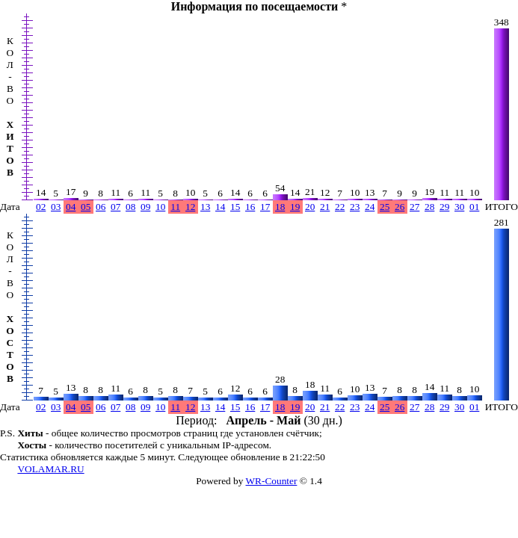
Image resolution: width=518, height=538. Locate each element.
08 (130, 206)
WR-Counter (271, 480)
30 (459, 206)
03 (56, 206)
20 (310, 206)
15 (235, 206)
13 (205, 206)
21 (325, 206)
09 (145, 206)
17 (265, 206)
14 (220, 206)
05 (85, 206)
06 (100, 206)
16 (250, 206)
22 (340, 206)
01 (474, 206)
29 (444, 206)
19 (295, 206)
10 (160, 206)
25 (384, 206)
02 (41, 206)
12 (190, 206)
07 (115, 206)
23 (355, 206)
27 (414, 206)
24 (369, 206)
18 (280, 206)
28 (429, 206)
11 (175, 206)
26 (399, 206)
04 (70, 206)
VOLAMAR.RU (50, 468)
